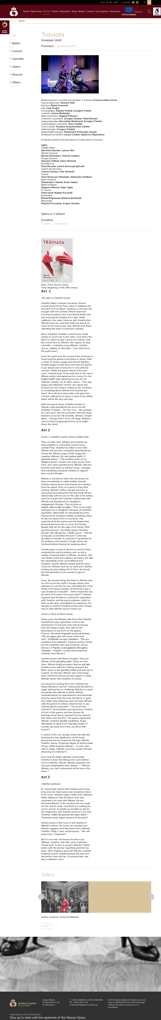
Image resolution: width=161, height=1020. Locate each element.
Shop (74, 11)
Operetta (18, 59)
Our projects (101, 11)
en (149, 2)
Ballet (16, 43)
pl (145, 2)
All (14, 35)
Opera (26, 11)
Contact (90, 11)
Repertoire (36, 11)
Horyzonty (114, 11)
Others (16, 82)
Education (65, 11)
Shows (46, 11)
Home (12, 21)
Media (81, 11)
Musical (17, 74)
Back (45, 926)
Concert (17, 51)
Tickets (55, 11)
